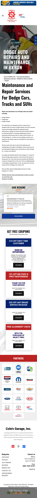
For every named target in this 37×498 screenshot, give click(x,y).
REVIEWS (5, 465)
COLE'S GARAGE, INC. (10, 76)
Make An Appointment (18, 251)
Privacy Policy (24, 486)
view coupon (18, 265)
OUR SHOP (5, 457)
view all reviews (18, 216)
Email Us (32, 469)
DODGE (7, 80)
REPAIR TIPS (6, 468)
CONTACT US (6, 470)
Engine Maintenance (12, 198)
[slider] (18, 190)
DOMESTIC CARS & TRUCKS (24, 78)
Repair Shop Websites (20, 484)
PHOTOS (5, 460)
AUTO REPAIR (6, 462)
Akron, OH (21, 198)
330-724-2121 (30, 161)
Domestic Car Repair (7, 179)
